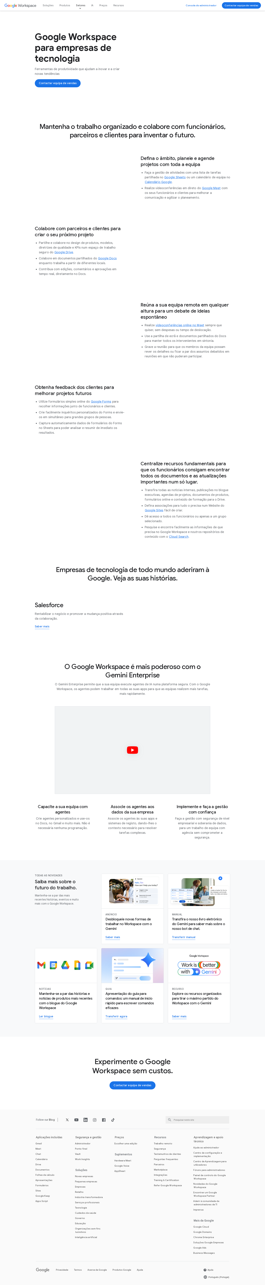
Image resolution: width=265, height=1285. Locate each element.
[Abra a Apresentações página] (44, 1180)
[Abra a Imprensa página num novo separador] (198, 1209)
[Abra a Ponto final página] (81, 1148)
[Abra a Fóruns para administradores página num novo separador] (209, 1170)
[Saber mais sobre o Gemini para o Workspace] (132, 909)
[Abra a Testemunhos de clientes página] (167, 1154)
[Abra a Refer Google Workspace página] (168, 1185)
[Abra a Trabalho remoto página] (163, 1143)
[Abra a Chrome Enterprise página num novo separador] (203, 1237)
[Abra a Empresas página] (80, 1186)
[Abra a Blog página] (52, 1119)
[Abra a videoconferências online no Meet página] (180, 325)
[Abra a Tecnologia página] (81, 1207)
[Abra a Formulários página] (42, 1185)
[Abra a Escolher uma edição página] (125, 1143)
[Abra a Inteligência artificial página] (86, 1237)
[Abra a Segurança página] (160, 1148)
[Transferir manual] (199, 909)
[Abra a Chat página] (38, 1154)
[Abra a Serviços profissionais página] (87, 1202)
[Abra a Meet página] (38, 1148)
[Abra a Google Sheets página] (175, 177)
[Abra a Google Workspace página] (20, 5)
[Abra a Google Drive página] (63, 252)
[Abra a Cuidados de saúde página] (85, 1213)
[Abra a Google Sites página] (154, 510)
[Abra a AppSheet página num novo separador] (119, 1171)
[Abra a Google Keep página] (42, 1195)
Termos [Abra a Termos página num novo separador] (78, 1269)
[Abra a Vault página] (78, 1154)
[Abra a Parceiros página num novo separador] (159, 1164)
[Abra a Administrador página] (83, 1143)
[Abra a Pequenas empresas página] (86, 1181)
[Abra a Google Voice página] (121, 1165)
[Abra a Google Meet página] (211, 188)
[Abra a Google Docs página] (107, 258)
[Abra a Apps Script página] (41, 1201)
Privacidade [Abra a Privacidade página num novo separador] (62, 1269)
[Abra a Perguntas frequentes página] (166, 1159)
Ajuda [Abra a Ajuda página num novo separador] (140, 1269)
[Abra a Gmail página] (38, 1143)
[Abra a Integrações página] (160, 1175)
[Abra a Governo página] (80, 1218)
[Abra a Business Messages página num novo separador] (204, 1253)
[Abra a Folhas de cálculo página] (44, 1175)
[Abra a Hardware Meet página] (122, 1160)
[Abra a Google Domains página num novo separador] (202, 1232)
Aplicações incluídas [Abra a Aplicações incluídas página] (49, 1137)
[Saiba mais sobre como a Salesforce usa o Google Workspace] (42, 627)
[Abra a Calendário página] (41, 1159)
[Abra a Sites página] (38, 1190)
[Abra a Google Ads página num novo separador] (199, 1247)
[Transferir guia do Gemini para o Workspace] (132, 985)
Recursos (118, 5)
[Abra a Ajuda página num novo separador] (208, 1270)
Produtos (64, 5)
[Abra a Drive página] (38, 1164)
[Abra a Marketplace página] (160, 1169)
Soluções (48, 5)
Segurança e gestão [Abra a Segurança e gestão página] (88, 1137)
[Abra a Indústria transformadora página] (89, 1197)
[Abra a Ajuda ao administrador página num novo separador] (206, 1147)
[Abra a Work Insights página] (82, 1159)
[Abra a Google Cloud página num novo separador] (201, 1226)
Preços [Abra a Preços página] (103, 5)
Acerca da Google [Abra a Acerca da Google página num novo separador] (97, 1269)
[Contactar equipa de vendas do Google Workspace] (241, 5)
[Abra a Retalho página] (79, 1192)
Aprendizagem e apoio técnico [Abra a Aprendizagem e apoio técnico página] (208, 1139)
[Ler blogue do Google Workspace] (66, 985)
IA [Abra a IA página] (92, 5)
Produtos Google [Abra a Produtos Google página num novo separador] (122, 1269)
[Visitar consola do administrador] (201, 5)
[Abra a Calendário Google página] (158, 182)
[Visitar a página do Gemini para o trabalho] (199, 985)
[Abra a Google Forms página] (101, 401)
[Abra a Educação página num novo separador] (80, 1223)
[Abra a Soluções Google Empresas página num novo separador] (208, 1242)
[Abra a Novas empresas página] (84, 1176)
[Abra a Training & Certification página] (166, 1180)
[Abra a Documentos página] (42, 1169)
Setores (80, 5)
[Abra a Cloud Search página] (178, 537)
